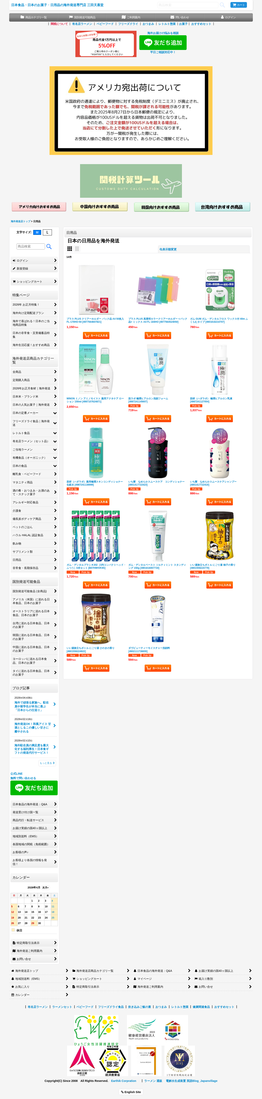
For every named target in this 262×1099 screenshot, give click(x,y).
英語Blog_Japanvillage (202, 1080)
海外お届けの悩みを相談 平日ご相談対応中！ (163, 42)
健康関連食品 (201, 1006)
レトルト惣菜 (167, 23)
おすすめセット (201, 23)
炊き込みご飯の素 (139, 1006)
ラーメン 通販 (153, 1080)
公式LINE (16, 773)
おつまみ (148, 23)
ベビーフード (105, 23)
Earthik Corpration (123, 1080)
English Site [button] (131, 1092)
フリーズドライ (128, 23)
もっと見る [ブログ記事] (47, 763)
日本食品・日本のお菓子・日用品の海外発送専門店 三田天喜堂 (57, 5)
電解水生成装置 (176, 1080)
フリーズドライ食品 (111, 1006)
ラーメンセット (62, 1006)
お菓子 (183, 23)
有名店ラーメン (82, 23)
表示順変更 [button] (168, 249)
